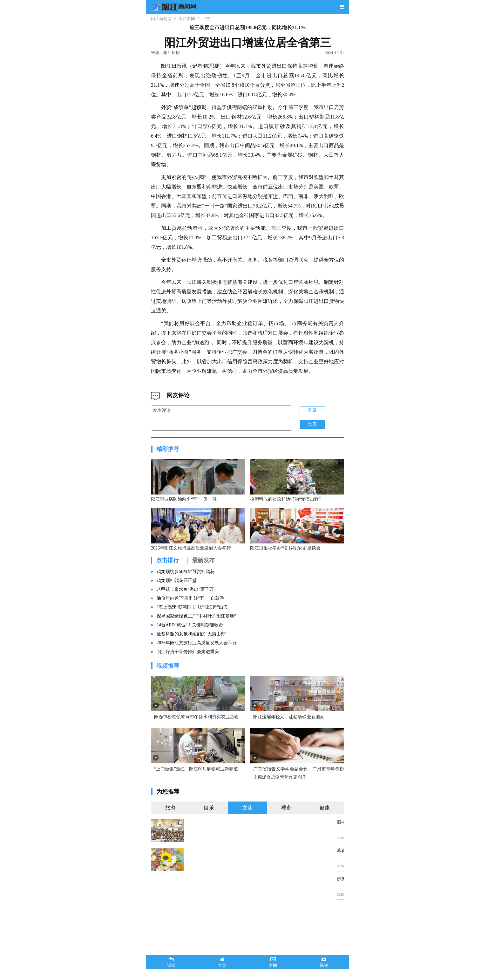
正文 (206, 18)
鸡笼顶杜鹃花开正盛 (177, 611)
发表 (312, 424)
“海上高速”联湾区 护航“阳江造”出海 (192, 637)
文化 (247, 868)
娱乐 (209, 868)
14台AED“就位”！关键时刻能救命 (190, 655)
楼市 (286, 868)
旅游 (170, 868)
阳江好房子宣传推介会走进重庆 (188, 682)
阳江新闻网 (161, 18)
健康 (325, 868)
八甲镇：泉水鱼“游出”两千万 (185, 620)
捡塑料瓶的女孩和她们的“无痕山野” (192, 664)
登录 (312, 410)
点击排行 (167, 591)
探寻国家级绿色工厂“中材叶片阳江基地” (196, 646)
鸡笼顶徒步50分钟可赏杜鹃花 (185, 602)
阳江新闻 (187, 18)
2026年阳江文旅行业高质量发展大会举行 (197, 673)
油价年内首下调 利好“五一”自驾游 (190, 628)
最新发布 (203, 591)
